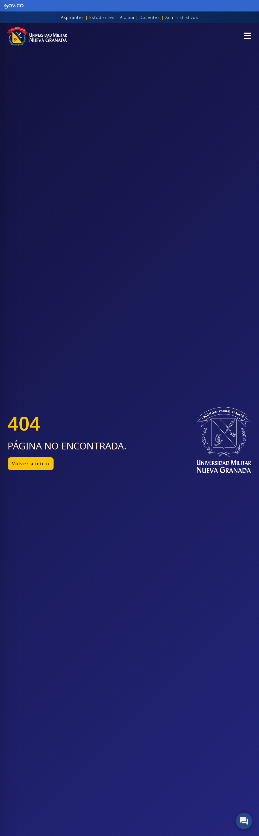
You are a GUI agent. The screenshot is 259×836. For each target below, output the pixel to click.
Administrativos (181, 17)
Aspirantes (72, 17)
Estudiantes (101, 17)
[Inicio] (37, 37)
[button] (247, 36)
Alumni (127, 17)
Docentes (150, 17)
